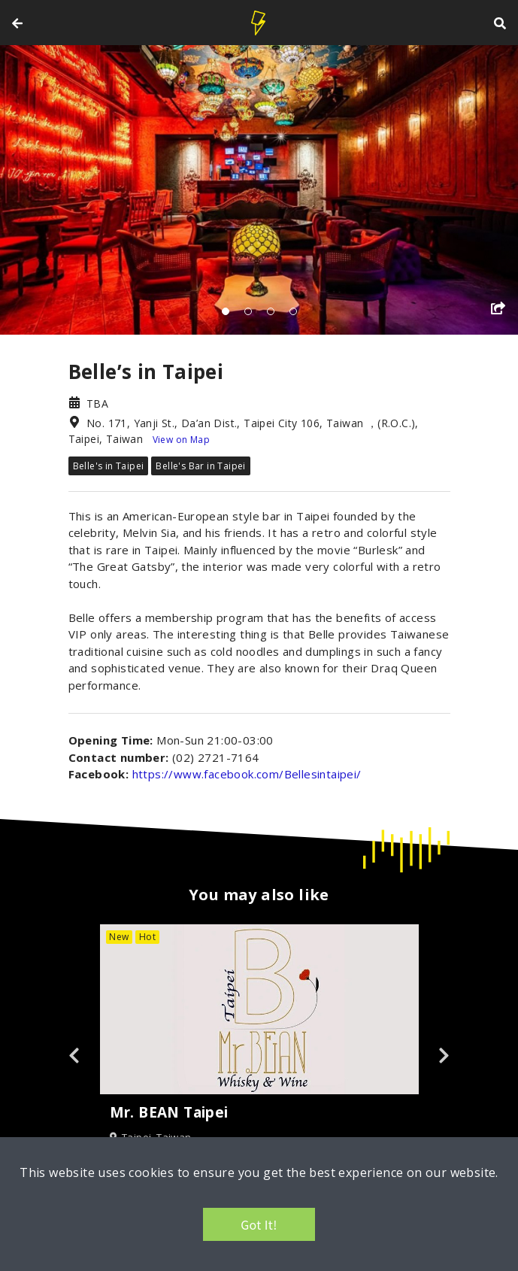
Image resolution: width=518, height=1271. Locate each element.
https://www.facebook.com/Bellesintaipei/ (247, 773)
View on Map (181, 439)
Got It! (259, 1224)
